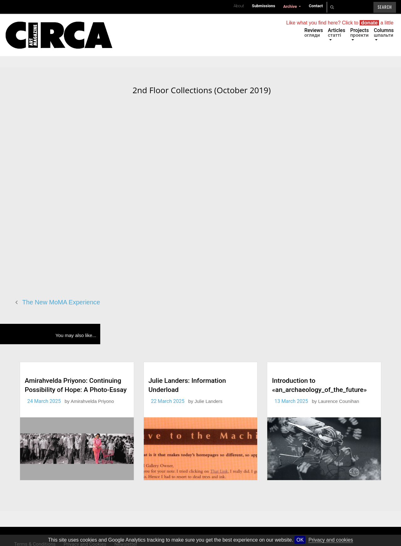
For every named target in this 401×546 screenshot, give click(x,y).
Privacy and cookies (330, 540)
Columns (384, 32)
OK (300, 540)
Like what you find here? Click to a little (339, 22)
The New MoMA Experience (61, 302)
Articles (336, 32)
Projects (359, 32)
